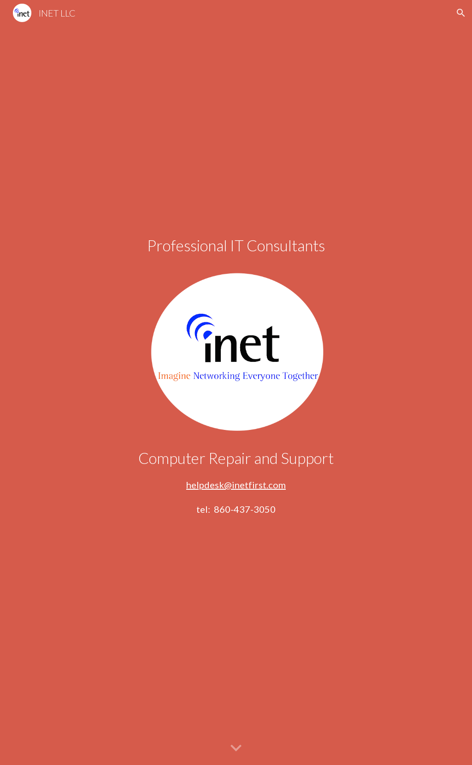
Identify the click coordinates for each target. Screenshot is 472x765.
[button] (461, 13)
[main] (236, 246)
